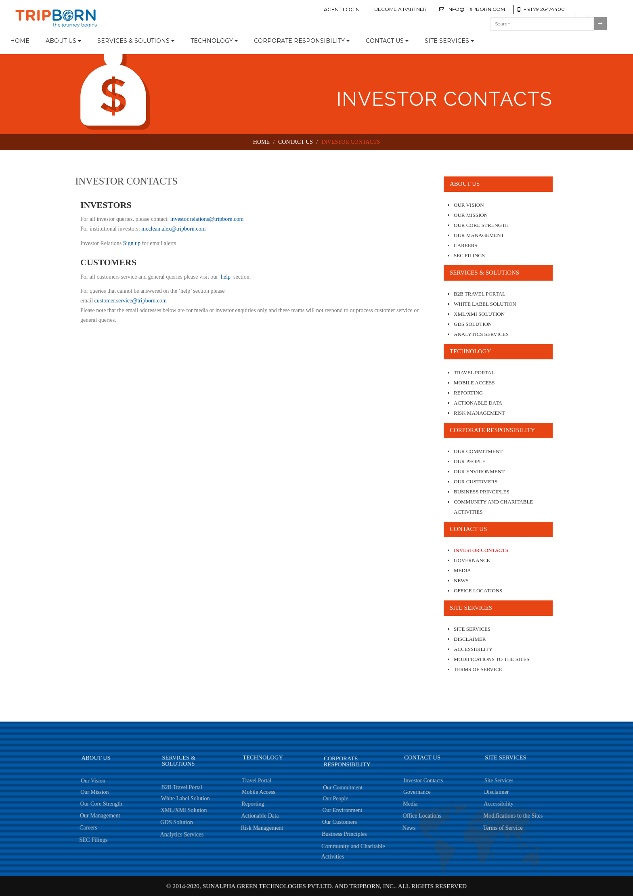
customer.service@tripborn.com (130, 301)
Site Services (449, 40)
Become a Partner (400, 9)
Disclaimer (470, 639)
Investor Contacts (481, 550)
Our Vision (469, 205)
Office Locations (478, 591)
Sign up (131, 243)
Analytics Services (481, 334)
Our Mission (471, 215)
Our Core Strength (481, 225)
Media (462, 570)
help (225, 277)
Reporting (468, 393)
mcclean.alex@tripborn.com (173, 229)
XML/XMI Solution (479, 314)
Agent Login (342, 9)
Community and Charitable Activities (493, 507)
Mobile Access (474, 383)
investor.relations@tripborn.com (206, 219)
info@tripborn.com (476, 9)
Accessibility (473, 649)
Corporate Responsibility (302, 40)
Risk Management (479, 413)
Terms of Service (478, 669)
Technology (214, 40)
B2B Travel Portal (479, 294)
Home (19, 40)
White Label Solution (485, 304)
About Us (63, 40)
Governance (472, 560)
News (461, 580)
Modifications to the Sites (491, 659)
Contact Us (387, 40)
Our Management (479, 235)
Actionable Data (478, 403)
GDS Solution (473, 324)
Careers (466, 245)
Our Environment (479, 471)
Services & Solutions (135, 40)
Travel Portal (474, 372)
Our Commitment (478, 451)
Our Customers (475, 481)
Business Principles (481, 492)
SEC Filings (469, 255)
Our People (469, 461)
